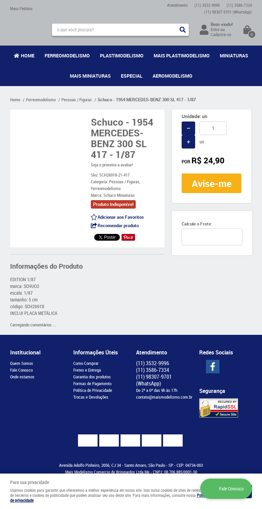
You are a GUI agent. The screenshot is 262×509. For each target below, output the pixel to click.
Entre (215, 29)
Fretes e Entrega (87, 370)
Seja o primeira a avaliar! (112, 165)
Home (27, 55)
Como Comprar (86, 363)
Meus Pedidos (21, 8)
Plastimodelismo (121, 55)
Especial (131, 76)
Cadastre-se (221, 34)
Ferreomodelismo (67, 55)
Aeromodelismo (172, 76)
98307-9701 (228, 12)
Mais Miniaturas (90, 76)
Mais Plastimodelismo (182, 55)
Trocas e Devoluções (90, 397)
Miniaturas (234, 55)
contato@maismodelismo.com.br (164, 397)
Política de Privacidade (92, 390)
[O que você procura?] (183, 30)
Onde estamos (22, 377)
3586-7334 (239, 5)
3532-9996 (207, 5)
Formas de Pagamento (92, 383)
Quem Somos (21, 363)
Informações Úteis (95, 352)
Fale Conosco (21, 370)
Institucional (25, 352)
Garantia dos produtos (92, 377)
